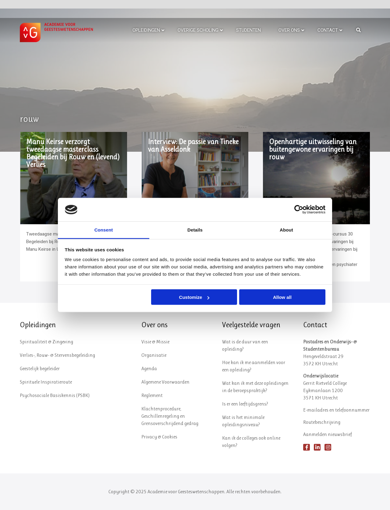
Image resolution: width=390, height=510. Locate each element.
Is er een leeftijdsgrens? (245, 404)
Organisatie (153, 355)
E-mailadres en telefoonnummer (336, 410)
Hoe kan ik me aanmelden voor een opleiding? (253, 366)
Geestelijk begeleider (40, 368)
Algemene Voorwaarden (165, 382)
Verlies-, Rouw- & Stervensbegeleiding (57, 355)
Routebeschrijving (321, 422)
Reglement (152, 395)
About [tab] (286, 229)
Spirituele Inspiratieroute (46, 382)
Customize (194, 297)
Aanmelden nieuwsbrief (327, 434)
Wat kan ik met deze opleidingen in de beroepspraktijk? (255, 386)
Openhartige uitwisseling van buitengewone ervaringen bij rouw (312, 149)
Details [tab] (195, 229)
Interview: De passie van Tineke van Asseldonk (193, 145)
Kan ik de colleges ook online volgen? (251, 441)
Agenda (149, 368)
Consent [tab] (103, 229)
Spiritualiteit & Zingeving (46, 342)
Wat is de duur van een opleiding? (245, 345)
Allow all (282, 297)
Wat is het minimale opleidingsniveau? (243, 420)
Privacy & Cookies (159, 437)
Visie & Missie (155, 342)
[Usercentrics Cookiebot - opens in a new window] (298, 209)
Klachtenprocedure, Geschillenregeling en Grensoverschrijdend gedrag (169, 416)
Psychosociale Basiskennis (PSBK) (55, 395)
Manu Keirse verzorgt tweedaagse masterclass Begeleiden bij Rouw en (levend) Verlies (72, 153)
